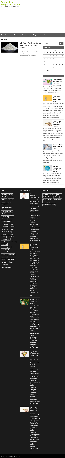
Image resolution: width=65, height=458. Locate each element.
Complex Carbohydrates (52, 87)
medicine (49, 157)
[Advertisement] (32, 20)
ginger (57, 130)
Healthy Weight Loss (48, 108)
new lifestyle (5, 249)
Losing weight (53, 110)
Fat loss (53, 106)
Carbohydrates (56, 85)
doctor (52, 153)
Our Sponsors (26, 35)
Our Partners (16, 35)
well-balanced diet (54, 117)
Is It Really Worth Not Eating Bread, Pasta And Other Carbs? (30, 45)
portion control (46, 90)
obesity (52, 112)
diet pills (48, 153)
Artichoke (33, 307)
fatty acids (52, 130)
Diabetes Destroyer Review (7, 208)
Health (60, 106)
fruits (33, 325)
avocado (45, 128)
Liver (31, 222)
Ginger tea (5, 226)
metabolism (60, 110)
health (56, 106)
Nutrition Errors (46, 112)
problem (55, 158)
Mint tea (4, 244)
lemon (58, 132)
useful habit (53, 113)
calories (61, 103)
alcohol (10, 194)
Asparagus (33, 362)
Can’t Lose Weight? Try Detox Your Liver (34, 195)
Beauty (49, 128)
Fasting (48, 106)
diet (44, 105)
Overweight (57, 112)
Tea (44, 137)
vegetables (59, 113)
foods (11, 224)
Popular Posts (46, 113)
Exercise (57, 153)
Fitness (57, 197)
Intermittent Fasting (58, 108)
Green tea (47, 132)
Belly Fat (54, 128)
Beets (36, 309)
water (11, 262)
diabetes (56, 151)
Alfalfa (36, 361)
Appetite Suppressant (49, 194)
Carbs (44, 87)
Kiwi (35, 326)
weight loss (46, 92)
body (57, 103)
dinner (36, 321)
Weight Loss (58, 90)
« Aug (47, 70)
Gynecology (5, 229)
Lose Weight (46, 110)
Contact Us (42, 35)
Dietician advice (6, 214)
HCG (44, 199)
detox (37, 205)
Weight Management (54, 92)
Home (7, 35)
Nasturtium (33, 389)
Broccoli (4, 199)
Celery (37, 314)
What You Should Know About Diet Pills (58, 146)
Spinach (32, 396)
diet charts (48, 105)
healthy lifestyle (49, 88)
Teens (4, 259)
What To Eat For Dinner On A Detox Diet (34, 301)
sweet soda (12, 257)
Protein (52, 90)
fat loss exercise (6, 221)
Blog (34, 35)
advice (54, 103)
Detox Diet (10, 202)
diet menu (53, 105)
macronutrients (57, 88)
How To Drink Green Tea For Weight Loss (57, 123)
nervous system (56, 157)
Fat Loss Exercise (48, 197)
